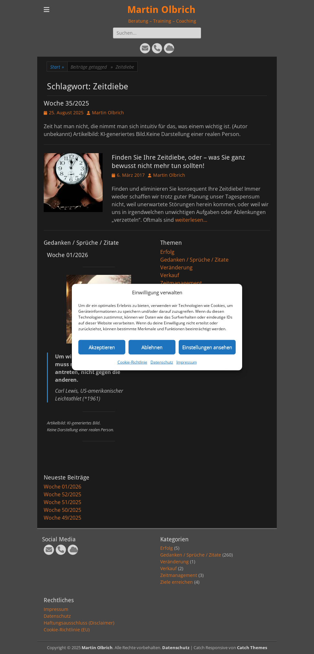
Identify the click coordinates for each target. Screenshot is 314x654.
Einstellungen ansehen (207, 347)
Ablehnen (152, 347)
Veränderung (176, 267)
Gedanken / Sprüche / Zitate (194, 259)
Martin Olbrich (161, 9)
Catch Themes (252, 647)
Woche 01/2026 (62, 486)
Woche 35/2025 (66, 103)
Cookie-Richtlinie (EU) (67, 629)
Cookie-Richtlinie (132, 362)
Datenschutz (162, 362)
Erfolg (167, 251)
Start (57, 66)
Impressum (186, 362)
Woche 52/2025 (62, 494)
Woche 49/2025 (62, 517)
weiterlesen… (191, 219)
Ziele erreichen (176, 582)
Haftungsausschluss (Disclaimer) (79, 623)
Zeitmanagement (181, 283)
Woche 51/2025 (62, 502)
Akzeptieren (102, 347)
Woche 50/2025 (62, 509)
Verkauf (169, 275)
